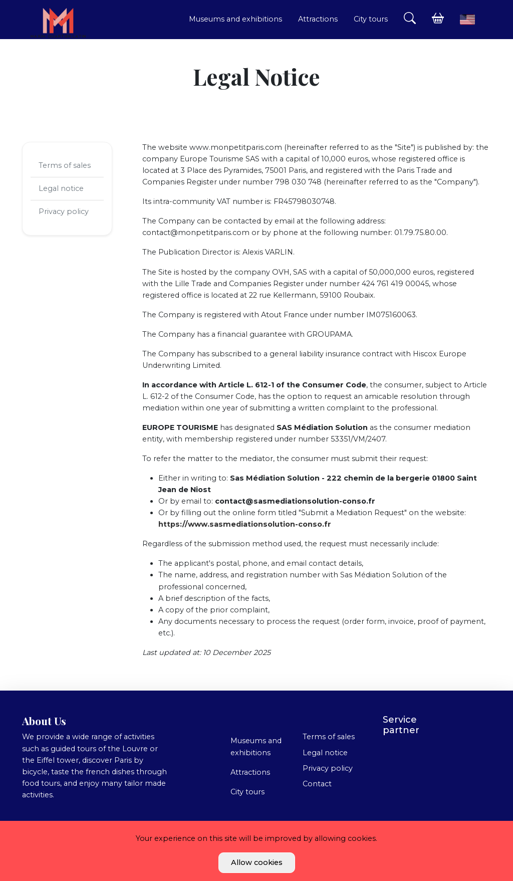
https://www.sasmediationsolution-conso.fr (244, 524)
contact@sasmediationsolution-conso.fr (295, 501)
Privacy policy (64, 211)
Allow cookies (257, 862)
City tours (371, 19)
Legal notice (61, 188)
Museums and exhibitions (235, 19)
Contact (317, 783)
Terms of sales (65, 165)
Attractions (318, 19)
